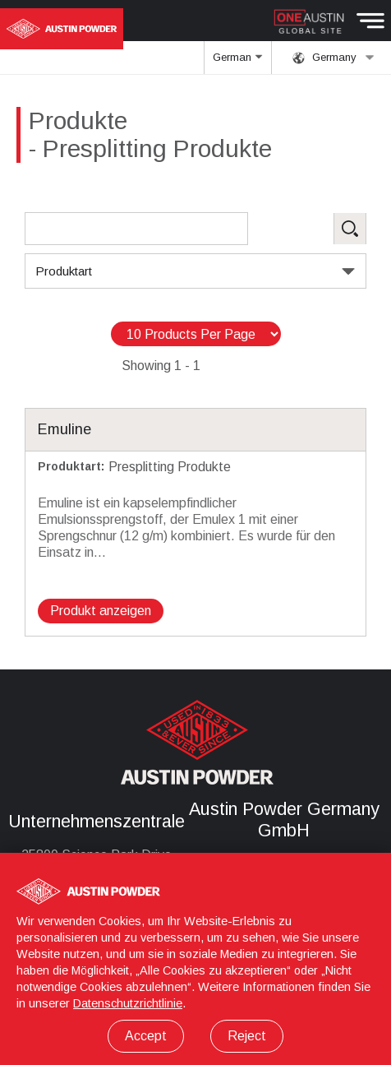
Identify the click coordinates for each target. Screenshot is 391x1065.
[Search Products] (136, 228)
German (238, 62)
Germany (333, 57)
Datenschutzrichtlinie (127, 1003)
